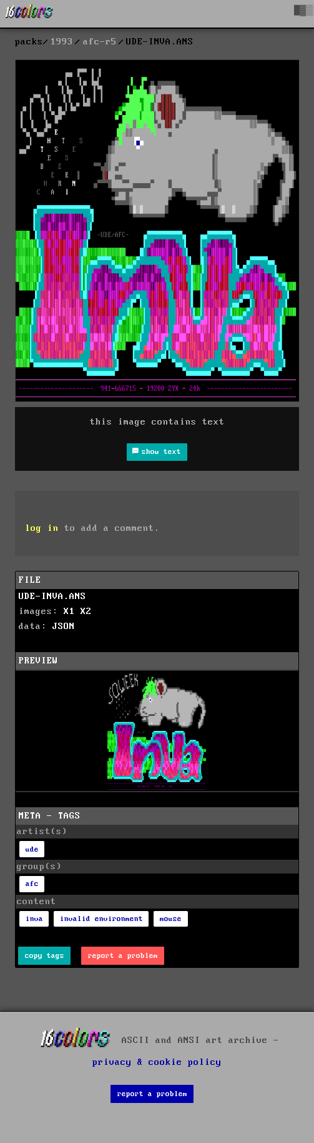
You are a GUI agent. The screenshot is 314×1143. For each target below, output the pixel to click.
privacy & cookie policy (157, 1062)
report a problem (123, 956)
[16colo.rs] (29, 14)
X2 (86, 612)
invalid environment (101, 919)
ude (32, 849)
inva (34, 919)
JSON (63, 627)
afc (32, 884)
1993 (62, 42)
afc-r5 (100, 42)
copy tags (44, 956)
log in (42, 528)
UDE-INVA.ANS (52, 597)
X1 (69, 612)
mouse (171, 919)
